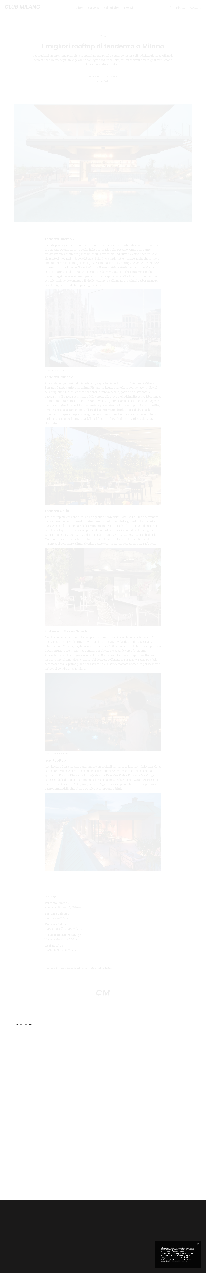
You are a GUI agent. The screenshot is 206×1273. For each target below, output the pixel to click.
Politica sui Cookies (177, 1261)
